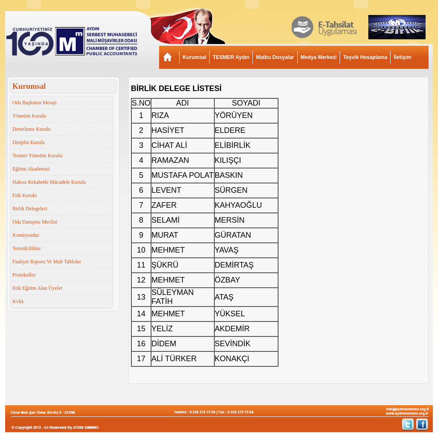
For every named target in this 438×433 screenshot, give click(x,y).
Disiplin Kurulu (28, 142)
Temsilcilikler (26, 248)
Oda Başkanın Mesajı (34, 103)
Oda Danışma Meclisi (34, 222)
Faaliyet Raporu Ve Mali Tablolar (46, 262)
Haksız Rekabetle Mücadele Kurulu (49, 182)
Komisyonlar (25, 235)
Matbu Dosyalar (275, 57)
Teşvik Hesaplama (365, 57)
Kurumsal (194, 57)
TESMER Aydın (231, 57)
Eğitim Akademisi (31, 169)
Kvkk (18, 301)
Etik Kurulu (24, 195)
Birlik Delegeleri (29, 209)
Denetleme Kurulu (31, 129)
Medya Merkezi (319, 57)
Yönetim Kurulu (29, 116)
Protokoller (24, 275)
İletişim (402, 57)
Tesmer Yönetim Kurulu (37, 156)
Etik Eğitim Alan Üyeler (37, 288)
